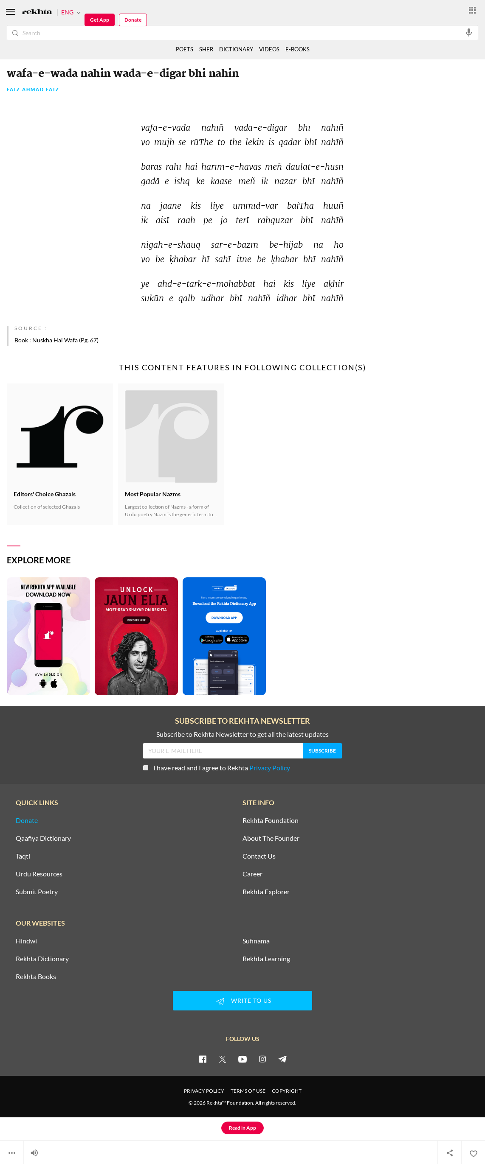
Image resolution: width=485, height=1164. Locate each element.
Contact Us (259, 856)
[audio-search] (469, 32)
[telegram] (282, 1059)
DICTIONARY (236, 49)
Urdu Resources (39, 873)
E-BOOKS (297, 49)
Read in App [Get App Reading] (242, 1128)
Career (252, 873)
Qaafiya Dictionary (43, 838)
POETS (184, 49)
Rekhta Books (36, 976)
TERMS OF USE (248, 1091)
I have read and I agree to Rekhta (216, 768)
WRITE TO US (242, 1001)
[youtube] (242, 1059)
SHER (206, 49)
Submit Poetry (37, 891)
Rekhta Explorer (266, 891)
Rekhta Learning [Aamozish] (266, 958)
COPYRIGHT (287, 1091)
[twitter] (222, 1059)
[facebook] (202, 1059)
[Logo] (37, 12)
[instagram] (262, 1059)
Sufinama (256, 940)
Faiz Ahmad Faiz (33, 89)
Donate (132, 20)
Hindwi (26, 940)
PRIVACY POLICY (204, 1091)
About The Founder (270, 838)
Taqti (23, 856)
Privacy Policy (269, 768)
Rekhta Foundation (270, 820)
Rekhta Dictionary (42, 958)
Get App (99, 20)
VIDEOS (269, 49)
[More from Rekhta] (472, 10)
